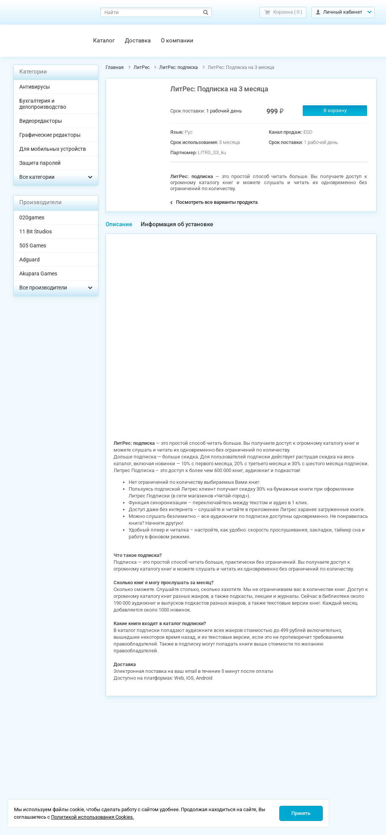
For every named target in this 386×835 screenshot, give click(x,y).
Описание (119, 224)
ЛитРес (141, 67)
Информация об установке (177, 224)
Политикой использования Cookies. (92, 817)
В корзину (335, 110)
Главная (115, 67)
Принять (300, 813)
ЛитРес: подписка (178, 67)
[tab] (119, 224)
